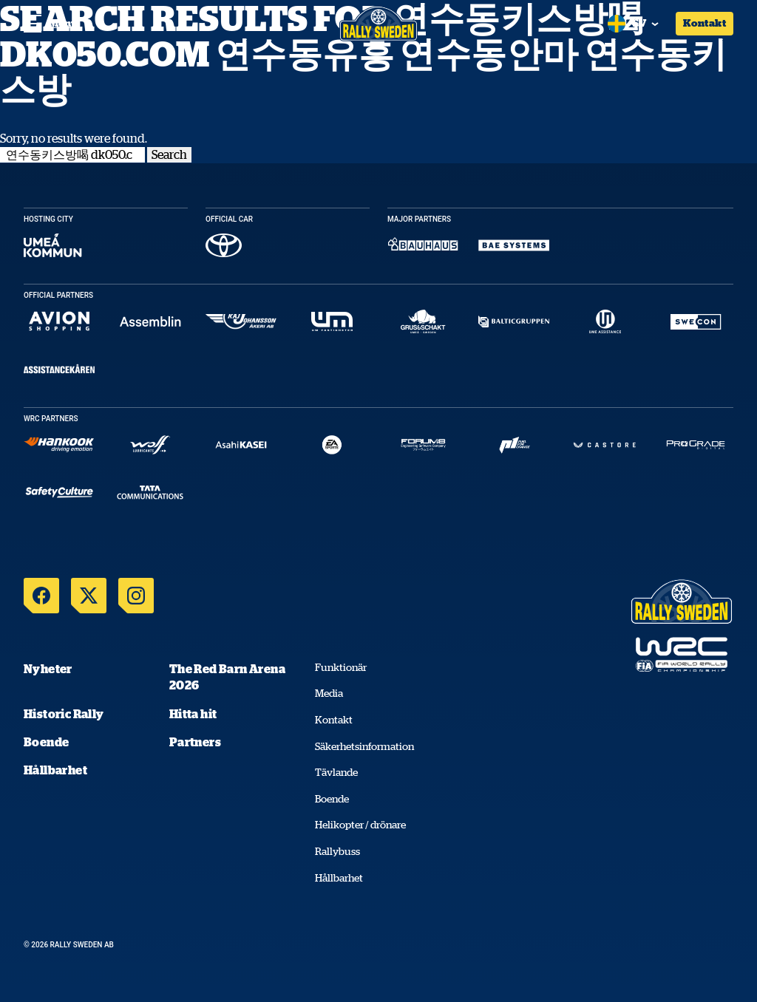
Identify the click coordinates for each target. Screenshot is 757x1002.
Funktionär (341, 667)
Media (329, 693)
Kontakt (704, 23)
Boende (46, 742)
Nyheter (48, 668)
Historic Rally (64, 713)
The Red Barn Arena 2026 (227, 677)
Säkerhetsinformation (364, 746)
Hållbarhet (55, 770)
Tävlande (336, 772)
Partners (195, 742)
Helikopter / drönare (360, 825)
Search (169, 154)
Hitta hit (193, 713)
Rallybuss (337, 851)
